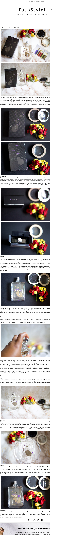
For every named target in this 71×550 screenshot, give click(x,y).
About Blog (30, 14)
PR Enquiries (37, 1)
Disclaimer (31, 1)
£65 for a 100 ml (45, 466)
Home (26, 1)
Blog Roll (43, 1)
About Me (23, 14)
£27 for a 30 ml (4, 468)
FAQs (35, 14)
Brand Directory (42, 14)
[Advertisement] (35, 23)
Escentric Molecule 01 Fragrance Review (10, 27)
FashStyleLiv (36, 9)
